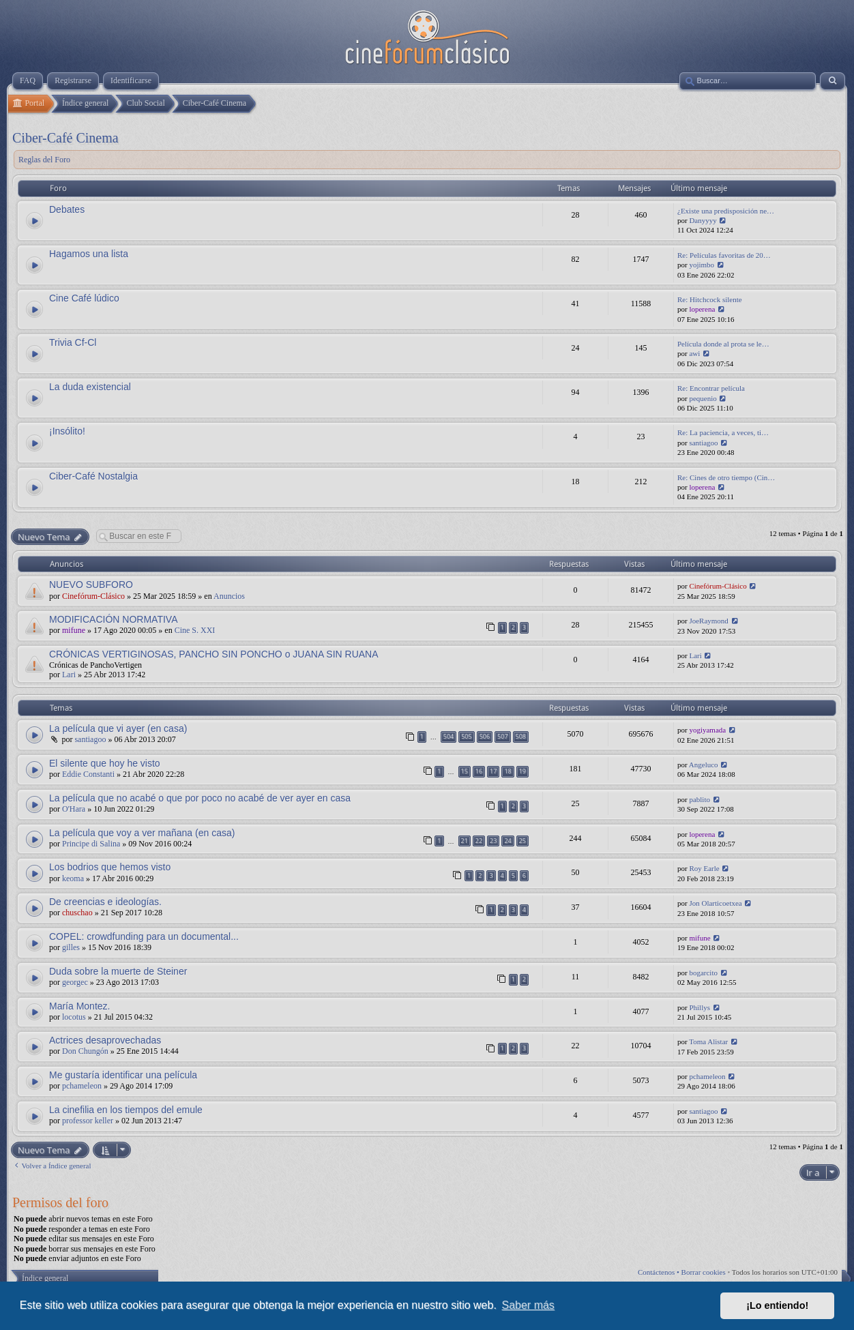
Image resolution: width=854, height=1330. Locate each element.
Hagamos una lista (88, 253)
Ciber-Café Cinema (65, 137)
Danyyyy (702, 220)
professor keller (87, 1120)
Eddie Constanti (88, 774)
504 (448, 736)
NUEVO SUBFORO (91, 584)
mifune (73, 630)
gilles (71, 947)
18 (507, 771)
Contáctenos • (659, 1272)
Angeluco (703, 764)
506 (485, 736)
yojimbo (701, 265)
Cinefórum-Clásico (93, 596)
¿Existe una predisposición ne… (725, 211)
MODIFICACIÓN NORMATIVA (113, 619)
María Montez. (79, 1006)
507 (502, 736)
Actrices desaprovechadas (105, 1040)
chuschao (77, 912)
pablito (699, 799)
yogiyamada (707, 730)
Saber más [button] (528, 1305)
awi (694, 353)
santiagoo (703, 443)
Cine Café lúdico (84, 298)
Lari (69, 674)
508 (521, 736)
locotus (74, 1017)
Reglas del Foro (44, 159)
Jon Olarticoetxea (715, 903)
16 (478, 771)
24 (507, 840)
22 (478, 840)
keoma (73, 878)
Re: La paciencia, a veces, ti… (723, 432)
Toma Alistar (708, 1041)
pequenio (702, 398)
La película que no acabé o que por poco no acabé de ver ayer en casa (200, 798)
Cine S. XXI (195, 630)
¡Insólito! (67, 431)
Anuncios (229, 596)
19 (522, 771)
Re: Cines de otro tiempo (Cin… (726, 477)
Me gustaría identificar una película (123, 1074)
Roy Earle (704, 868)
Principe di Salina (91, 843)
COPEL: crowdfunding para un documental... (144, 936)
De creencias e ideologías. (105, 901)
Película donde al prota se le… (723, 344)
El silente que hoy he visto (104, 763)
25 (522, 840)
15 (464, 771)
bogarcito (703, 973)
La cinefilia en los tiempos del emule (126, 1109)
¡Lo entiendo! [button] (777, 1305)
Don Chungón (85, 1051)
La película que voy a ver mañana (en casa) (142, 832)
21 (464, 840)
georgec (75, 982)
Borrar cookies (703, 1272)
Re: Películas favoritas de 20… (724, 255)
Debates (67, 209)
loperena (702, 309)
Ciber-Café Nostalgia (93, 476)
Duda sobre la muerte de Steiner (118, 971)
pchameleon (82, 1086)
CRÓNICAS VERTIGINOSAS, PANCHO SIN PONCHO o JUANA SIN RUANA (214, 654)
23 (493, 840)
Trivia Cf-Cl (72, 342)
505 (466, 736)
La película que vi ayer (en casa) (118, 728)
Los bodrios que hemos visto (110, 866)
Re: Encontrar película (711, 388)
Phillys (699, 1007)
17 (493, 771)
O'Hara (73, 809)
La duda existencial (90, 386)
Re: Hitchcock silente (709, 299)
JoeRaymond (708, 621)
